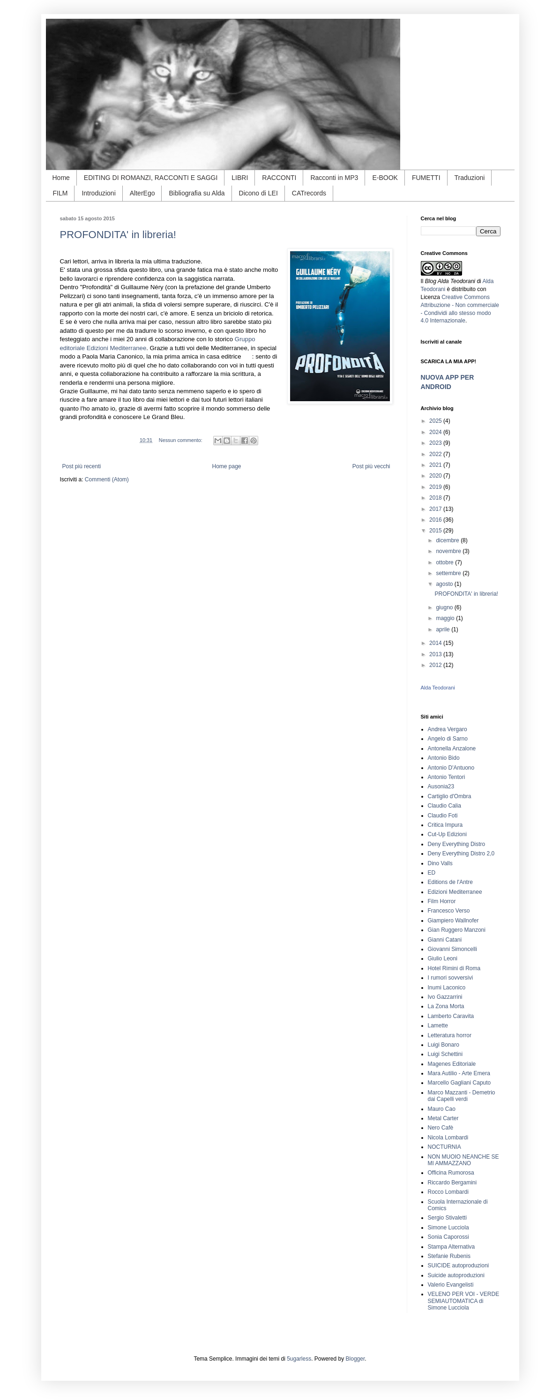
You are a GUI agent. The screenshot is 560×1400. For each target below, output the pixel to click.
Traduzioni (470, 177)
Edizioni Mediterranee (455, 892)
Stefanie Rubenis (449, 1256)
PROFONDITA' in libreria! (118, 234)
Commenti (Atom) (107, 479)
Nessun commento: (181, 440)
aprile (443, 629)
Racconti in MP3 (334, 177)
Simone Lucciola (448, 1227)
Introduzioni (98, 193)
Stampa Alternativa (451, 1246)
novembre (449, 551)
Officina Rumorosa (451, 1172)
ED (432, 872)
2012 (436, 665)
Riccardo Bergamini (452, 1182)
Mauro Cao (441, 1109)
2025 (436, 421)
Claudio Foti (443, 815)
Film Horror (442, 901)
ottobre (445, 562)
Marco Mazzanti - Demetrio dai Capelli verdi (461, 1095)
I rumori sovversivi (450, 977)
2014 (436, 643)
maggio (446, 618)
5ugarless (299, 1358)
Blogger (355, 1358)
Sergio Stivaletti (447, 1217)
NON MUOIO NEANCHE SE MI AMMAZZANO (463, 1160)
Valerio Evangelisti (451, 1284)
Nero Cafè (441, 1127)
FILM (60, 193)
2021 (436, 465)
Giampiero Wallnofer (453, 920)
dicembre (448, 540)
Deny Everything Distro (456, 844)
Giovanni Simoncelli (452, 949)
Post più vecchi (371, 466)
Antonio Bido (444, 758)
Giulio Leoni (442, 958)
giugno (445, 607)
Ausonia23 (441, 786)
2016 (436, 520)
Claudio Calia (444, 805)
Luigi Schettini (445, 1054)
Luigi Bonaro (443, 1044)
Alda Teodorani (438, 687)
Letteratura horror (449, 1035)
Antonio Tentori (446, 777)
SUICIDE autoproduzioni (458, 1265)
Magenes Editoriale (452, 1064)
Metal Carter (443, 1118)
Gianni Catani (445, 939)
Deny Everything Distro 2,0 (461, 853)
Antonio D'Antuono (451, 767)
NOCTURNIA (444, 1147)
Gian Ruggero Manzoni (456, 930)
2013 (436, 654)
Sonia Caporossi (448, 1237)
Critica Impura (445, 825)
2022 (436, 454)
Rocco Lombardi (448, 1192)
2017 (436, 509)
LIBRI (239, 177)
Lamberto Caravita (451, 1016)
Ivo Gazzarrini (445, 997)
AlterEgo (142, 193)
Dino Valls (440, 863)
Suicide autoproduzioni (456, 1275)
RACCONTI (279, 177)
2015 (436, 530)
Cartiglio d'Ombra (449, 796)
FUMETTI (426, 177)
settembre (449, 573)
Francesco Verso (449, 910)
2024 (436, 432)
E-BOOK (384, 177)
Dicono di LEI (258, 193)
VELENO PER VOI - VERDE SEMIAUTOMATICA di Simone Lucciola (464, 1301)
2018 (436, 497)
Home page (226, 466)
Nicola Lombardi (448, 1137)
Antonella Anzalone (452, 748)
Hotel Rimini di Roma (454, 968)
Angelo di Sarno (448, 738)
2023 (436, 443)
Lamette (438, 1025)
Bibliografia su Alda (196, 193)
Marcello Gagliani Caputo (459, 1082)
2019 (436, 487)
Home (61, 177)
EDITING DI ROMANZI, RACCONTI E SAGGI (150, 177)
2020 (436, 475)
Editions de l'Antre (450, 882)
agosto (445, 584)
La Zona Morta (446, 1006)
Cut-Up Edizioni (447, 834)
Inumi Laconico (447, 987)
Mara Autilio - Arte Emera (459, 1073)
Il (448, 281)
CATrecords (309, 193)
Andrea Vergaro (447, 729)
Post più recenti (81, 466)
